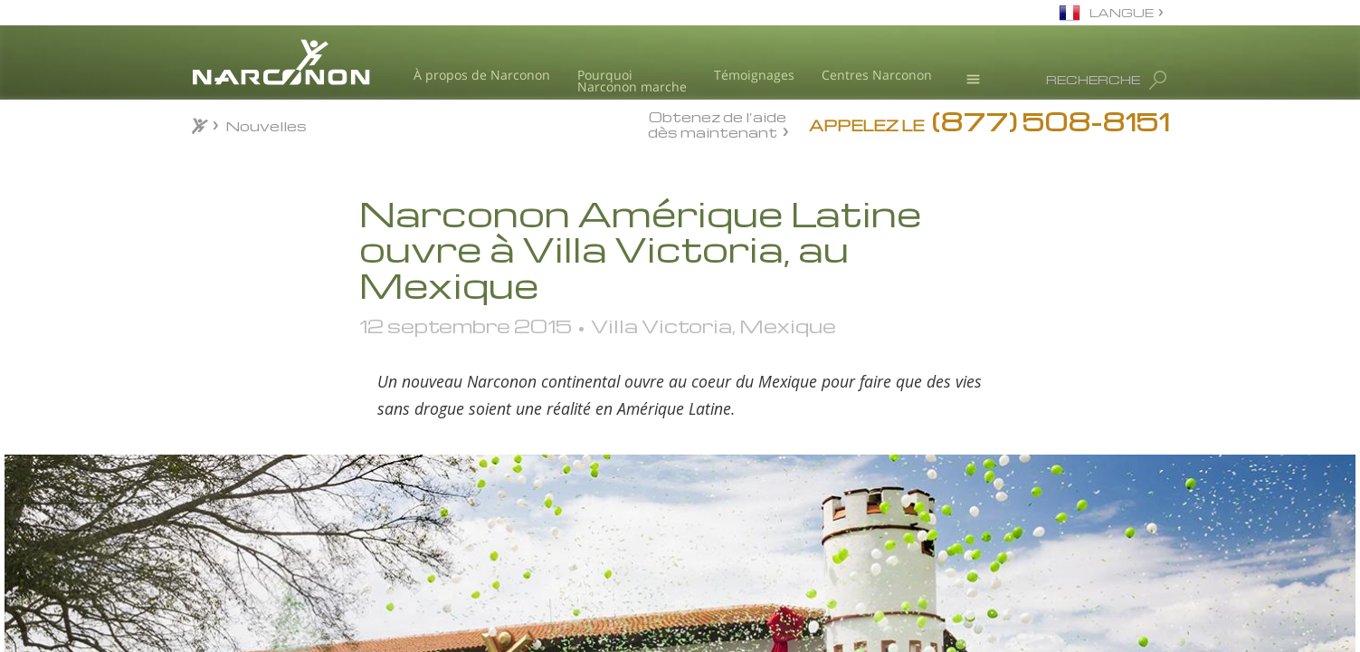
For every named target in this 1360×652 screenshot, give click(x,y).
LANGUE (1121, 12)
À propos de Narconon (482, 75)
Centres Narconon (877, 75)
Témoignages (754, 75)
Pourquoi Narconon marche (632, 81)
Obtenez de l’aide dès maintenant (717, 124)
